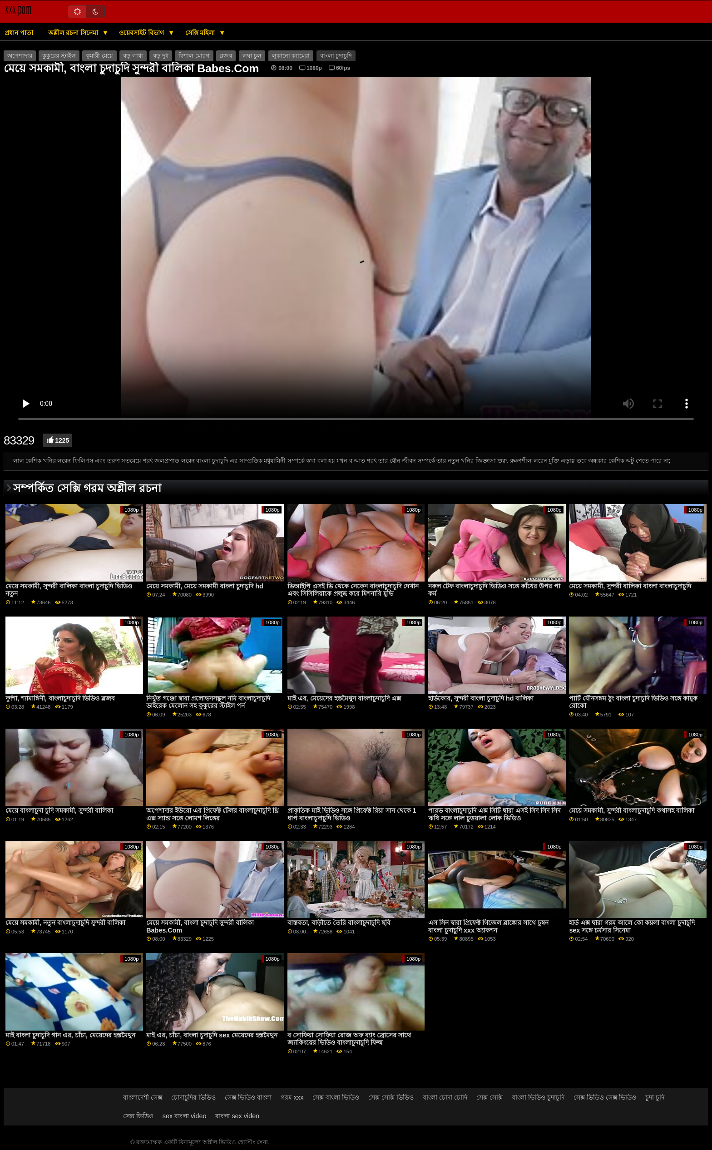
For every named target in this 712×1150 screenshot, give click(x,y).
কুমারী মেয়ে (99, 56)
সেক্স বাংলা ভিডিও (335, 1097)
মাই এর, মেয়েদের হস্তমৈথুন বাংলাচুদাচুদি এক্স (344, 698)
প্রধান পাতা (19, 32)
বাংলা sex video (237, 1116)
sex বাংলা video (185, 1116)
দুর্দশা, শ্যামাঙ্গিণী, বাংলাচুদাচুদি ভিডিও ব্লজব (60, 698)
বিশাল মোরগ (193, 56)
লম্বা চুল (252, 56)
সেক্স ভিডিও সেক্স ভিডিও (605, 1097)
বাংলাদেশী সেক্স (142, 1097)
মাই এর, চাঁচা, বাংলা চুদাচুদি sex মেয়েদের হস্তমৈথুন (211, 1035)
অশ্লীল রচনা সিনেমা (74, 32)
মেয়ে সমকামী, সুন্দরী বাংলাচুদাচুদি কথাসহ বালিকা (631, 810)
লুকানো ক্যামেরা (291, 56)
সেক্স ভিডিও (138, 1116)
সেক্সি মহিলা (201, 32)
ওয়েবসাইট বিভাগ (142, 32)
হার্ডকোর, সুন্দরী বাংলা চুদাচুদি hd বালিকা (481, 698)
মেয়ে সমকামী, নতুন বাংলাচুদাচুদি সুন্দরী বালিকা (65, 922)
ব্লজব (226, 56)
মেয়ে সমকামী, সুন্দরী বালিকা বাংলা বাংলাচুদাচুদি (630, 586)
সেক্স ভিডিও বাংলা (248, 1097)
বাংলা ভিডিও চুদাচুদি (538, 1097)
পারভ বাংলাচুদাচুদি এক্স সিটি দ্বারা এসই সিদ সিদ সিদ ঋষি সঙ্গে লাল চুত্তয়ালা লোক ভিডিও (494, 814)
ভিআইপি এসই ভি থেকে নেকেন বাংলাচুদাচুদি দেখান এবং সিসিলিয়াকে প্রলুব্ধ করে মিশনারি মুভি (353, 589)
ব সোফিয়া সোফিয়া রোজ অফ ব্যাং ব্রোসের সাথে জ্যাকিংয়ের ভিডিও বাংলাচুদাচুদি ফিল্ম (349, 1039)
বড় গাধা (133, 56)
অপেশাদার (19, 56)
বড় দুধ (160, 56)
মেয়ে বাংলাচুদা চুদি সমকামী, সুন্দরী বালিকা (59, 810)
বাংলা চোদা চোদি (445, 1097)
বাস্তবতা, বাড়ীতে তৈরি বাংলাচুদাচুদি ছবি (339, 922)
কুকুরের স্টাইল (58, 56)
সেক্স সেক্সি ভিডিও (391, 1097)
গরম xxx (292, 1097)
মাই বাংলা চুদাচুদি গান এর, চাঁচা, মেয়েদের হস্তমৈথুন (70, 1035)
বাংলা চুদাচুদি (336, 56)
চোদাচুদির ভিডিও (193, 1097)
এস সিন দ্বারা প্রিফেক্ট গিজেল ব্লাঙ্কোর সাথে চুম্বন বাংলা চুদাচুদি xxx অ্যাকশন (488, 926)
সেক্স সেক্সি (489, 1097)
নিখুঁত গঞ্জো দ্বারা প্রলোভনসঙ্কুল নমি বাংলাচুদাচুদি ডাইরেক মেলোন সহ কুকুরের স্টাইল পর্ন (208, 702)
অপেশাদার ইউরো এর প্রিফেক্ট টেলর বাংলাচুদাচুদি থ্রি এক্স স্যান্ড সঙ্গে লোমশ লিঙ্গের (212, 814)
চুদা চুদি (654, 1097)
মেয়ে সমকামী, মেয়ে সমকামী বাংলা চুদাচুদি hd (204, 586)
